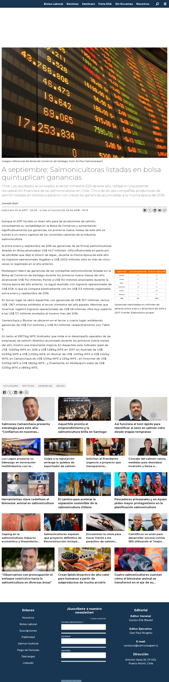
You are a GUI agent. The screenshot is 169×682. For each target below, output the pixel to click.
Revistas (73, 3)
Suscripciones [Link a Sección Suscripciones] (28, 631)
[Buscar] (157, 4)
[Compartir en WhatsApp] (164, 210)
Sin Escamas (124, 3)
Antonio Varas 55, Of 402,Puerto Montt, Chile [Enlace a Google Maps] (140, 661)
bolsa (61, 386)
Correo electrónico (72, 622)
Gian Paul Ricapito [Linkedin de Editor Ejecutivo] (140, 632)
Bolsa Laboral (53, 3)
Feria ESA (105, 3)
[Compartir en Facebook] (144, 210)
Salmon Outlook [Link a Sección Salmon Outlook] (28, 644)
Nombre (66, 636)
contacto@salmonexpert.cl (141, 645)
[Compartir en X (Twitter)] (149, 210)
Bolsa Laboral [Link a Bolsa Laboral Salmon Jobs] (28, 624)
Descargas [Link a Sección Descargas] (28, 657)
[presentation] (84, 669)
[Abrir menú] (165, 4)
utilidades (10, 386)
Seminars (88, 3)
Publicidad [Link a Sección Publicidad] (28, 637)
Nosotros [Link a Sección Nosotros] (28, 618)
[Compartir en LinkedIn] (154, 210)
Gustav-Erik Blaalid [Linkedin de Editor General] (141, 620)
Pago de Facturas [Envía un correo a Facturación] (28, 650)
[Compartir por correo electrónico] (159, 210)
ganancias (45, 386)
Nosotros (142, 3)
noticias (28, 386)
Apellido (65, 650)
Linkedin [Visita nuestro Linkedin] (28, 663)
